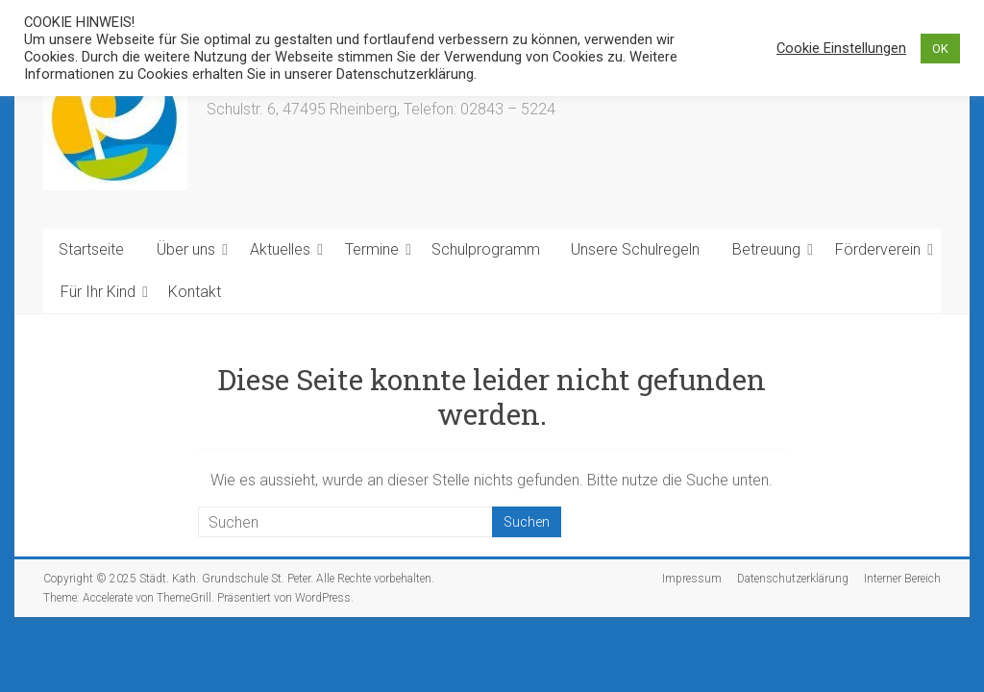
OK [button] (940, 48)
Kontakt (194, 292)
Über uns (186, 249)
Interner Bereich (902, 578)
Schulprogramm (485, 249)
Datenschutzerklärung (793, 578)
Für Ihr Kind (98, 292)
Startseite (91, 249)
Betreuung (766, 249)
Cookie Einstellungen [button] (841, 48)
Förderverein (878, 249)
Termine (372, 249)
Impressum (692, 578)
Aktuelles (280, 249)
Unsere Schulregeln (635, 249)
